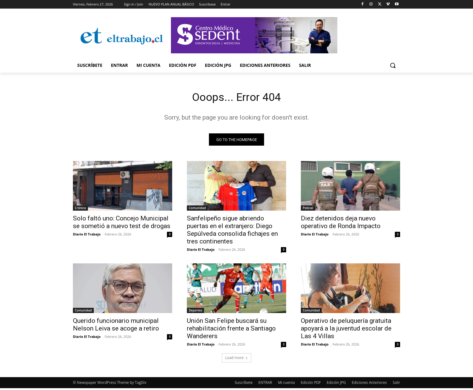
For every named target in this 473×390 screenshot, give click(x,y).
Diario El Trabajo (86, 236)
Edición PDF (311, 384)
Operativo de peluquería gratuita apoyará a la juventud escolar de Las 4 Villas (346, 330)
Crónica (80, 210)
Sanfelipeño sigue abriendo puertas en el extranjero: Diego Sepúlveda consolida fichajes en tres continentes (232, 231)
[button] (392, 65)
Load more (236, 359)
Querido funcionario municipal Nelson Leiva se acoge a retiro (116, 326)
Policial (308, 210)
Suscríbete (243, 384)
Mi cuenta (286, 384)
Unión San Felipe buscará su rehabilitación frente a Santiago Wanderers (231, 330)
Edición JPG (336, 384)
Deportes (195, 312)
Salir (396, 384)
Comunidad (197, 210)
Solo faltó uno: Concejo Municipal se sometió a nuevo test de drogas (121, 223)
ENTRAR (265, 384)
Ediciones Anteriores (369, 384)
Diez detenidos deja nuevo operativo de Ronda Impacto (340, 223)
